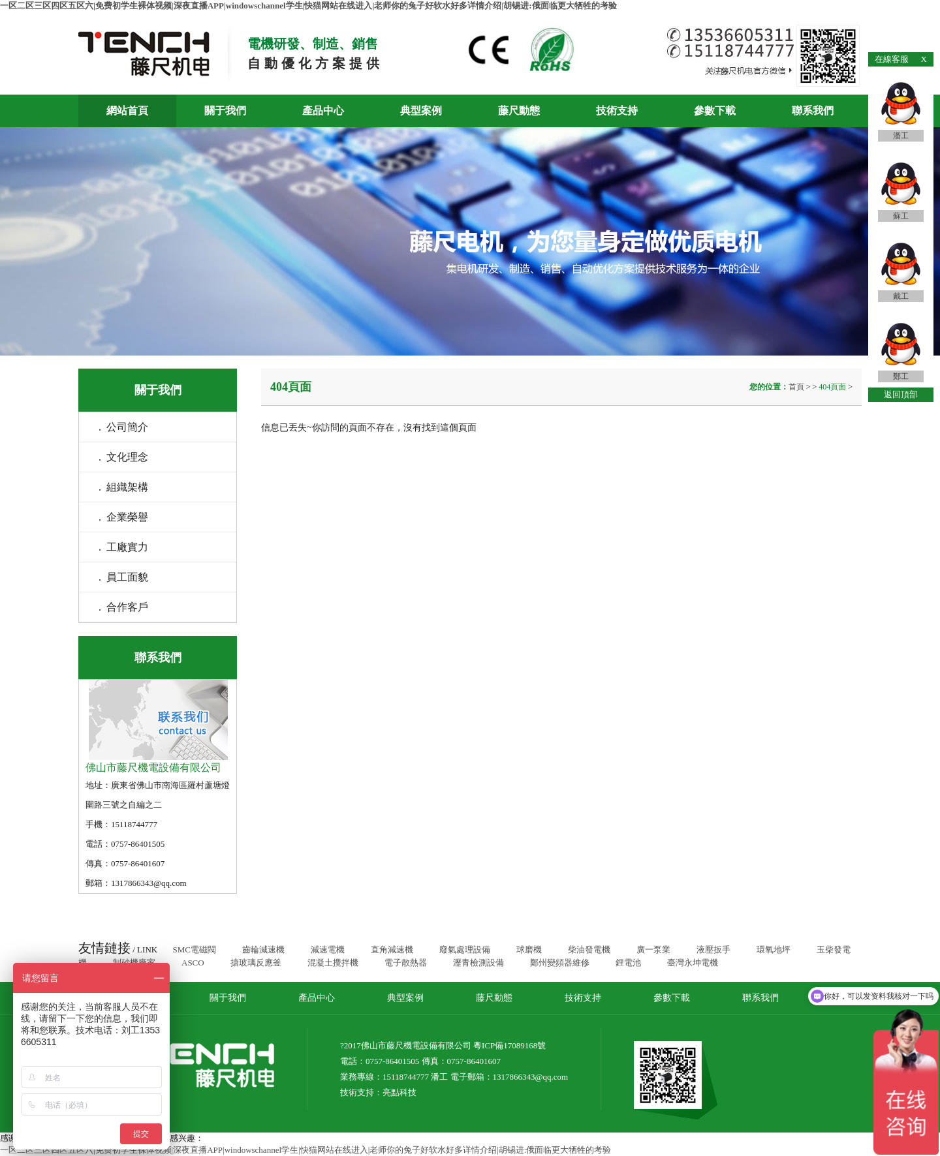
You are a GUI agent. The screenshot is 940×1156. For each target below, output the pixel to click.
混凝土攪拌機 (332, 962)
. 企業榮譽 (123, 517)
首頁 (797, 386)
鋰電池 (628, 962)
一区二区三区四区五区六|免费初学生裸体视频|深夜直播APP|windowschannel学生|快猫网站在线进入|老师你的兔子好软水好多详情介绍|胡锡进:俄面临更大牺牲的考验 (308, 5)
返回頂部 (901, 394)
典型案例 (421, 110)
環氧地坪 (774, 949)
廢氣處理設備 (464, 949)
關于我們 (225, 110)
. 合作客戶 (123, 607)
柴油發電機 (589, 949)
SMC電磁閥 (193, 949)
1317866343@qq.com (531, 1077)
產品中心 (323, 110)
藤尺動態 (519, 110)
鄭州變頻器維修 (559, 962)
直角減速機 (392, 949)
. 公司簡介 (123, 427)
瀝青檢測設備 (478, 962)
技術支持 (617, 110)
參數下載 (715, 110)
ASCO (192, 962)
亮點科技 (399, 1092)
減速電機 (328, 949)
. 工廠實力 (123, 547)
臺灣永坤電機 (692, 962)
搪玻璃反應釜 (255, 962)
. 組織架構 (123, 487)
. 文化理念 (123, 457)
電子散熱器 (405, 962)
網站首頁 (127, 110)
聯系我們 (813, 110)
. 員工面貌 (123, 577)
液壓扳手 (713, 949)
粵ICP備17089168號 (509, 1045)
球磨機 (529, 949)
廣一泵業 (653, 949)
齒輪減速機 (263, 949)
